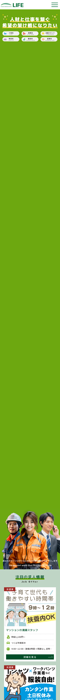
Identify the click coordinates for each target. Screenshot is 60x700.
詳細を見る (30, 657)
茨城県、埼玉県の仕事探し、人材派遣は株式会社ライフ (12, 5)
